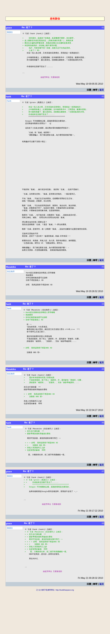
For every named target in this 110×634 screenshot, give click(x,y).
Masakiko (11, 291)
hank (8, 101)
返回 (101, 95)
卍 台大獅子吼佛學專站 (45, 633)
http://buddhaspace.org (64, 633)
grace (9, 28)
